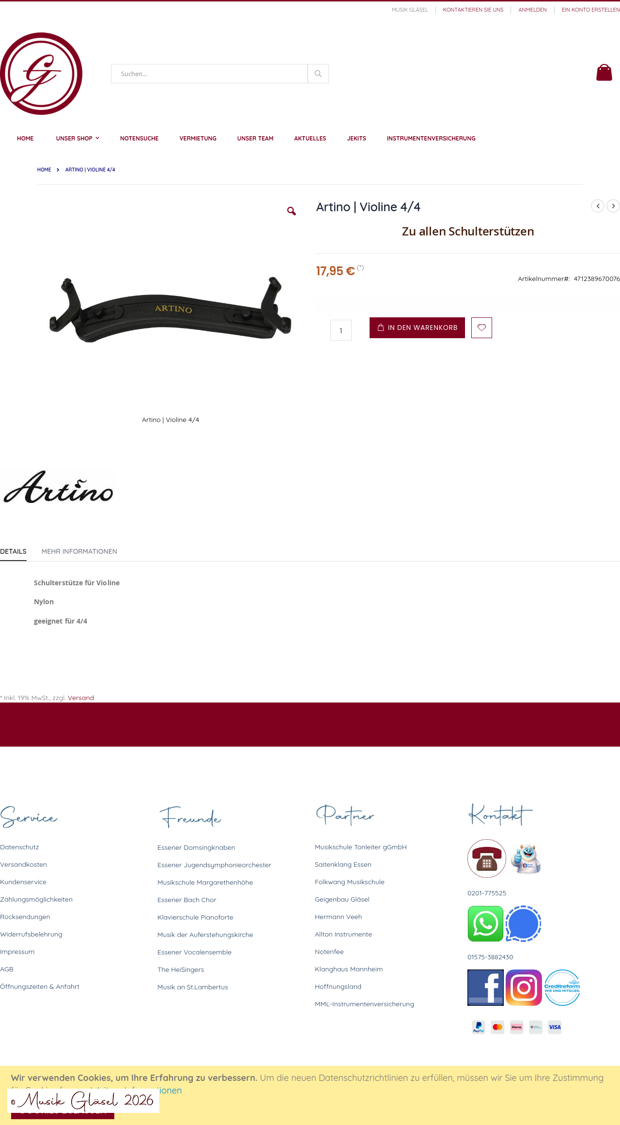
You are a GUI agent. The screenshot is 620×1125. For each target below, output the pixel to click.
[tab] (20, 549)
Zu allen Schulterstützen (468, 231)
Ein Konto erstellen (591, 9)
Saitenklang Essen (343, 864)
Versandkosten (23, 864)
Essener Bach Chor (187, 899)
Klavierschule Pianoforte (195, 917)
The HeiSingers (180, 969)
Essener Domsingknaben (196, 847)
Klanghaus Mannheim (349, 969)
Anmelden (532, 9)
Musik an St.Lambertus (192, 987)
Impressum (17, 951)
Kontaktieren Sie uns (473, 9)
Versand (81, 697)
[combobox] (220, 73)
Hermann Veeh (338, 916)
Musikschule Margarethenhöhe (205, 882)
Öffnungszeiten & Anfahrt (39, 986)
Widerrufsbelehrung (31, 934)
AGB (7, 969)
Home (44, 170)
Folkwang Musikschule (350, 881)
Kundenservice (23, 881)
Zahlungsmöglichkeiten (36, 899)
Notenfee (329, 951)
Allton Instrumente (343, 934)
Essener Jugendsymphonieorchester (214, 864)
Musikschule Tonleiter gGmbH (361, 847)
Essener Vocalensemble (194, 952)
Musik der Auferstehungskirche (205, 934)
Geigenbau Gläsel (342, 899)
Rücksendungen (25, 916)
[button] (291, 218)
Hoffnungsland (338, 986)
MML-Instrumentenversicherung (364, 1004)
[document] (311, 1095)
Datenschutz (19, 847)
